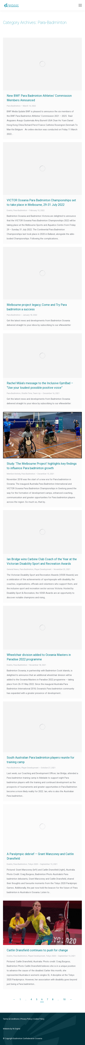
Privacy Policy (26, 1019)
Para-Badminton (14, 106)
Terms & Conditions (11, 1019)
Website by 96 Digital (11, 1029)
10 (64, 999)
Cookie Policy (38, 1019)
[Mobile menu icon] (80, 5)
